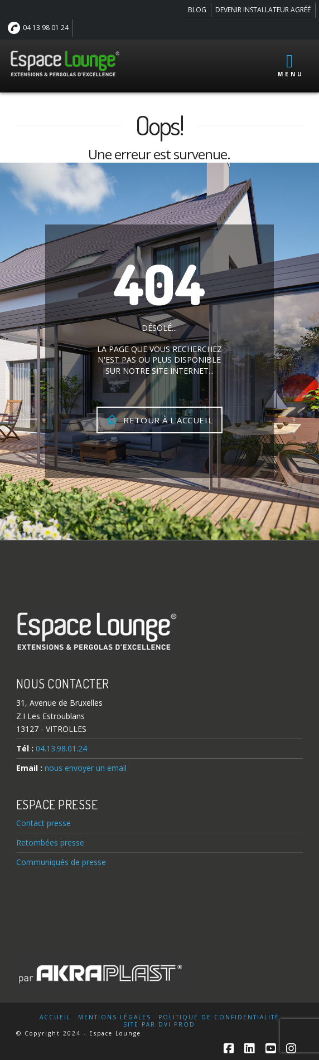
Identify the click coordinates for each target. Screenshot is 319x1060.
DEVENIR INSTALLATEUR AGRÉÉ (263, 9)
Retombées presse (50, 842)
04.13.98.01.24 (61, 748)
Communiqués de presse (61, 862)
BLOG (197, 9)
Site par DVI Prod (159, 1024)
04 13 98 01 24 (38, 28)
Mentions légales (114, 1017)
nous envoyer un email (86, 768)
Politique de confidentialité (218, 1017)
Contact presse (43, 823)
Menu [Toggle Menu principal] (290, 65)
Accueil (55, 1017)
